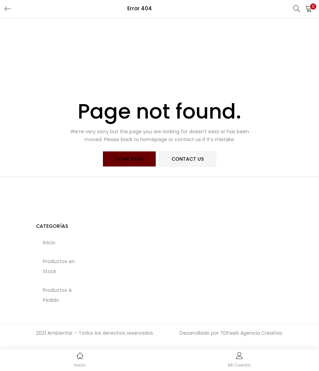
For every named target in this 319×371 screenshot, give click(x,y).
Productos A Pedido (57, 295)
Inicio (49, 242)
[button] (309, 8)
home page (129, 159)
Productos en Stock (59, 266)
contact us (188, 159)
